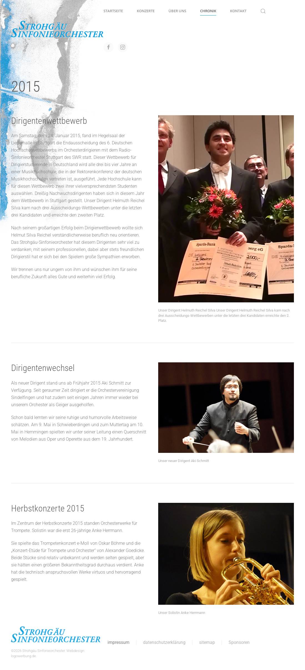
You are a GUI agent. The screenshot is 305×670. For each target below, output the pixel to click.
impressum (117, 642)
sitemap (206, 642)
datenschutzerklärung (163, 642)
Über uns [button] (177, 10)
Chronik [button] (208, 10)
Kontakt (238, 10)
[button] (263, 11)
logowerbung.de (22, 656)
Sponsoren (238, 642)
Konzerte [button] (146, 10)
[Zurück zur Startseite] (57, 29)
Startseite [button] (113, 10)
